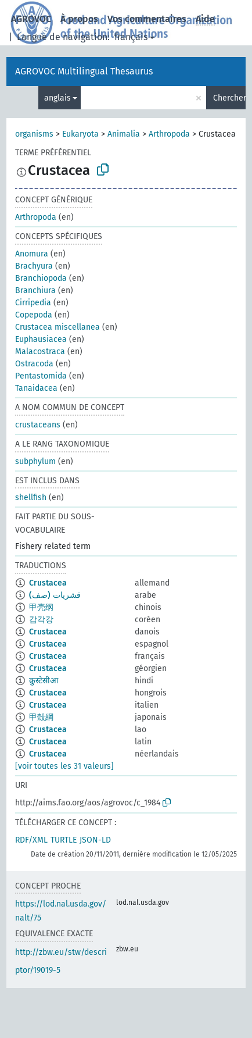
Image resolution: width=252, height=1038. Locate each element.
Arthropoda (169, 134)
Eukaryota (80, 134)
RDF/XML (31, 840)
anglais (57, 98)
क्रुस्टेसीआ (43, 681)
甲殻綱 (41, 717)
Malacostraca (40, 351)
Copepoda (33, 315)
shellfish (30, 497)
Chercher (229, 98)
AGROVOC (31, 18)
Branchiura (35, 290)
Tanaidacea (36, 388)
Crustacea (48, 583)
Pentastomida (41, 376)
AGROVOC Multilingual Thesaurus (84, 71)
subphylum (35, 461)
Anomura (31, 254)
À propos (79, 18)
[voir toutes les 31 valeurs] (64, 766)
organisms (34, 134)
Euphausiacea (41, 339)
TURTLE (64, 840)
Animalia (123, 134)
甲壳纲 (41, 607)
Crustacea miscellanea (57, 327)
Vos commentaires (146, 18)
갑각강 (41, 620)
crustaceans (37, 425)
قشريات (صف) (55, 595)
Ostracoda (34, 364)
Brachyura (34, 266)
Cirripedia (33, 303)
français (130, 36)
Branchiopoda (41, 278)
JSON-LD (95, 840)
